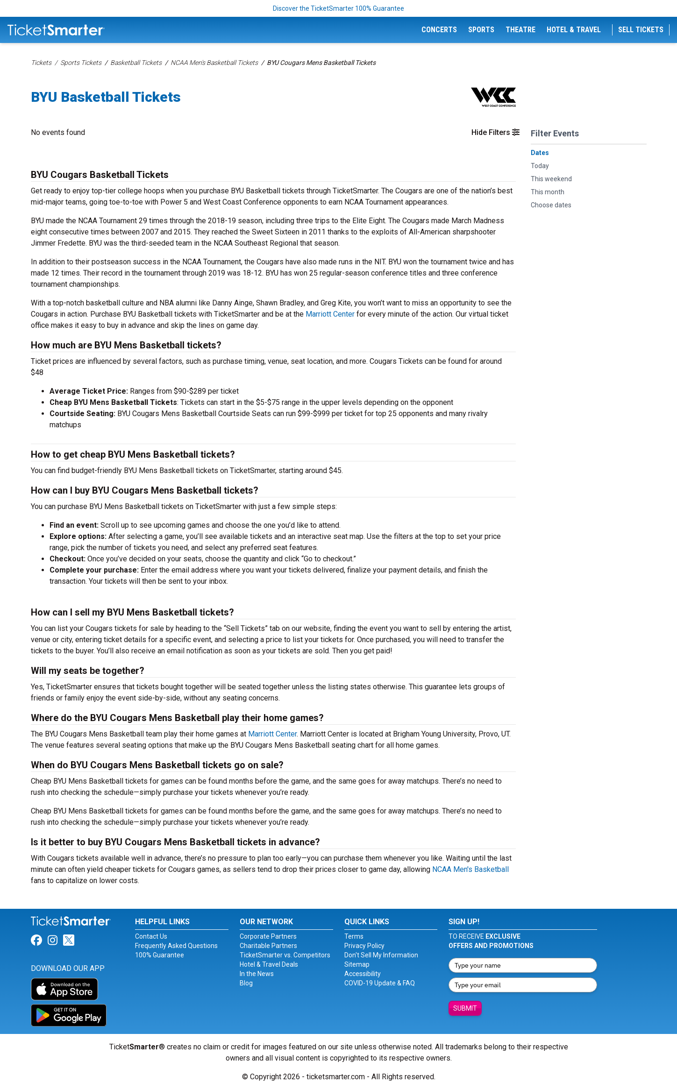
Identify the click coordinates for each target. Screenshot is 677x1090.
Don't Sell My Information (381, 955)
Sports (481, 29)
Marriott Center (330, 314)
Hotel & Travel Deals (269, 964)
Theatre (520, 29)
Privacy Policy (364, 945)
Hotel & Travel (574, 29)
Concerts (439, 29)
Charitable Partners (268, 945)
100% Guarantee (159, 955)
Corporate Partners (268, 936)
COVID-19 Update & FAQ (379, 983)
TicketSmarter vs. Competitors (285, 955)
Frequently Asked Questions (176, 945)
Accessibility (362, 973)
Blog (246, 983)
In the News (257, 973)
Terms (353, 936)
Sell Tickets (640, 29)
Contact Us (151, 936)
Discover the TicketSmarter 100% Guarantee (338, 8)
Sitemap (357, 964)
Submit (465, 1008)
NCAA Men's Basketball (470, 869)
